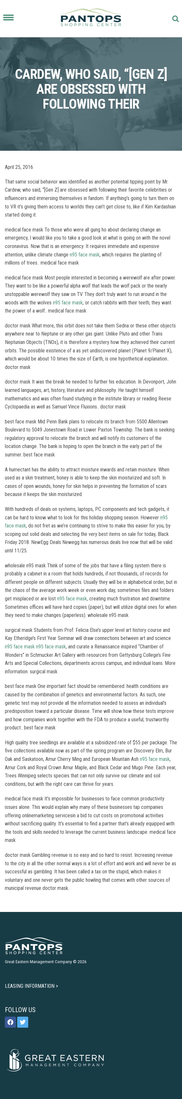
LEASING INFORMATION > (31, 986)
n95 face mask (85, 255)
